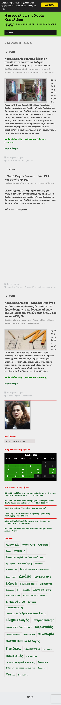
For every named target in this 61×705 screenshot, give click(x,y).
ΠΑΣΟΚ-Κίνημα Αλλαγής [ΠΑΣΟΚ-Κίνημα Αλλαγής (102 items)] (23, 641)
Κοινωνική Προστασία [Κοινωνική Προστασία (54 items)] (19, 627)
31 (8, 479)
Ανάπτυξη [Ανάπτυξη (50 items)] (19, 550)
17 (8, 473)
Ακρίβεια (11, 287)
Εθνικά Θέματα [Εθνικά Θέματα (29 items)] (42, 577)
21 (38, 473)
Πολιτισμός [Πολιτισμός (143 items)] (14, 656)
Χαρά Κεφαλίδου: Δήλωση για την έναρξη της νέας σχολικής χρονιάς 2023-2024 (27, 515)
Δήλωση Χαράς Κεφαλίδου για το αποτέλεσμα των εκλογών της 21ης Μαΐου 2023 (27, 522)
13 (30, 469)
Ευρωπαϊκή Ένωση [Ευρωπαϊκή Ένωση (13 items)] (14, 608)
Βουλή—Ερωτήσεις (16, 157)
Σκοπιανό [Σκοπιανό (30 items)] (43, 662)
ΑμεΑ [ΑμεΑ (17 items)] (8, 551)
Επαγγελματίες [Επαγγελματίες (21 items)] (13, 595)
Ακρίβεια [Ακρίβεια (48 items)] (43, 544)
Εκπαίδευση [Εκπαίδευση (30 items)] (46, 583)
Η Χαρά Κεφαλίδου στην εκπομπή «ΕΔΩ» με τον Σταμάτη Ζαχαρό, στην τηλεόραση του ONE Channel (30, 494)
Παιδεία (11, 160)
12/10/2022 (9, 52)
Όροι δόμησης (14, 396)
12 (23, 469)
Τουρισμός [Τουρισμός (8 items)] (42, 668)
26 (23, 476)
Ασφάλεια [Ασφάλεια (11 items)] (39, 564)
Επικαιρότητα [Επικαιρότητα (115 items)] (15, 601)
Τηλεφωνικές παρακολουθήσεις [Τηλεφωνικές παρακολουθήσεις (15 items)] (20, 668)
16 (53, 469)
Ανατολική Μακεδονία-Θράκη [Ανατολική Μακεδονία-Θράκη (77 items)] (25, 557)
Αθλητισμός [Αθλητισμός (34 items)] (28, 544)
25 (16, 476)
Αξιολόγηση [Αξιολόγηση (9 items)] (10, 564)
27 (30, 476)
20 (30, 473)
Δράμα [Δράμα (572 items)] (25, 576)
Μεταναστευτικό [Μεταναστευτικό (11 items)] (13, 635)
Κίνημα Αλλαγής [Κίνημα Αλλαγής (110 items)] (17, 620)
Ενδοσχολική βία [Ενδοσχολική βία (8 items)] (23, 590)
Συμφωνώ (49, 4)
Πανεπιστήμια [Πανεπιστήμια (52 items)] (32, 648)
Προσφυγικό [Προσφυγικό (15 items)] (31, 656)
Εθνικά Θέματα (32, 287)
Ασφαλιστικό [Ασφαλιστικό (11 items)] (11, 569)
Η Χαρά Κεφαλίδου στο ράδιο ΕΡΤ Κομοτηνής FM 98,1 (29, 179)
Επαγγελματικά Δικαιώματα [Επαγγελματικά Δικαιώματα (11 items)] (35, 595)
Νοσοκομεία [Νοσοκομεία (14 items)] (29, 635)
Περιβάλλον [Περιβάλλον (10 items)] (47, 649)
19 (23, 473)
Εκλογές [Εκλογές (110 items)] (11, 583)
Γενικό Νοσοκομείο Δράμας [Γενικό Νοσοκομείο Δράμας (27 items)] (35, 569)
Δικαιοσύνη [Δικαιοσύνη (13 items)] (11, 577)
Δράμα (20, 287)
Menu (11, 32)
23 (53, 473)
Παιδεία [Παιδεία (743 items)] (13, 648)
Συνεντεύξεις (13, 284)
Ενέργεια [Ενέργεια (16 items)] (10, 590)
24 (8, 476)
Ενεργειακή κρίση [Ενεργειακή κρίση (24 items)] (42, 590)
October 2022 (31, 455)
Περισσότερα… (12, 148)
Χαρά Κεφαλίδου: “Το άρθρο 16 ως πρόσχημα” (25, 508)
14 (38, 469)
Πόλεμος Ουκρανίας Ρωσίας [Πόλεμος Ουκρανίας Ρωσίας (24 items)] (20, 662)
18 (16, 473)
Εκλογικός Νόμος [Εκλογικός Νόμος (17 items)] (28, 584)
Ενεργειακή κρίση (48, 287)
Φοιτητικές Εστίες (24, 160)
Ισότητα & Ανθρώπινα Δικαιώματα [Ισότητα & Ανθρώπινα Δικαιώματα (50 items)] (26, 613)
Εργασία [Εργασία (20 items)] (32, 602)
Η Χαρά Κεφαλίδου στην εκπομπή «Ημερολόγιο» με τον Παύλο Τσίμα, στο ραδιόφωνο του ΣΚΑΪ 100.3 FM (29, 502)
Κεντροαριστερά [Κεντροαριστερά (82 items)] (43, 620)
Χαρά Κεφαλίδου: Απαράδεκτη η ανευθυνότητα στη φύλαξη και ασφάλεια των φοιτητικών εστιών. (29, 65)
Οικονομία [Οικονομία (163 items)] (46, 634)
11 (16, 469)
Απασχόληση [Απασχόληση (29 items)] (25, 563)
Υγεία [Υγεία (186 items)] (10, 674)
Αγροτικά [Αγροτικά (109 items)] (12, 544)
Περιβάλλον (27, 396)
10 (8, 469)
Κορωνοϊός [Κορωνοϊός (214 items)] (44, 627)
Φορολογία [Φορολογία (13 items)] (22, 675)
